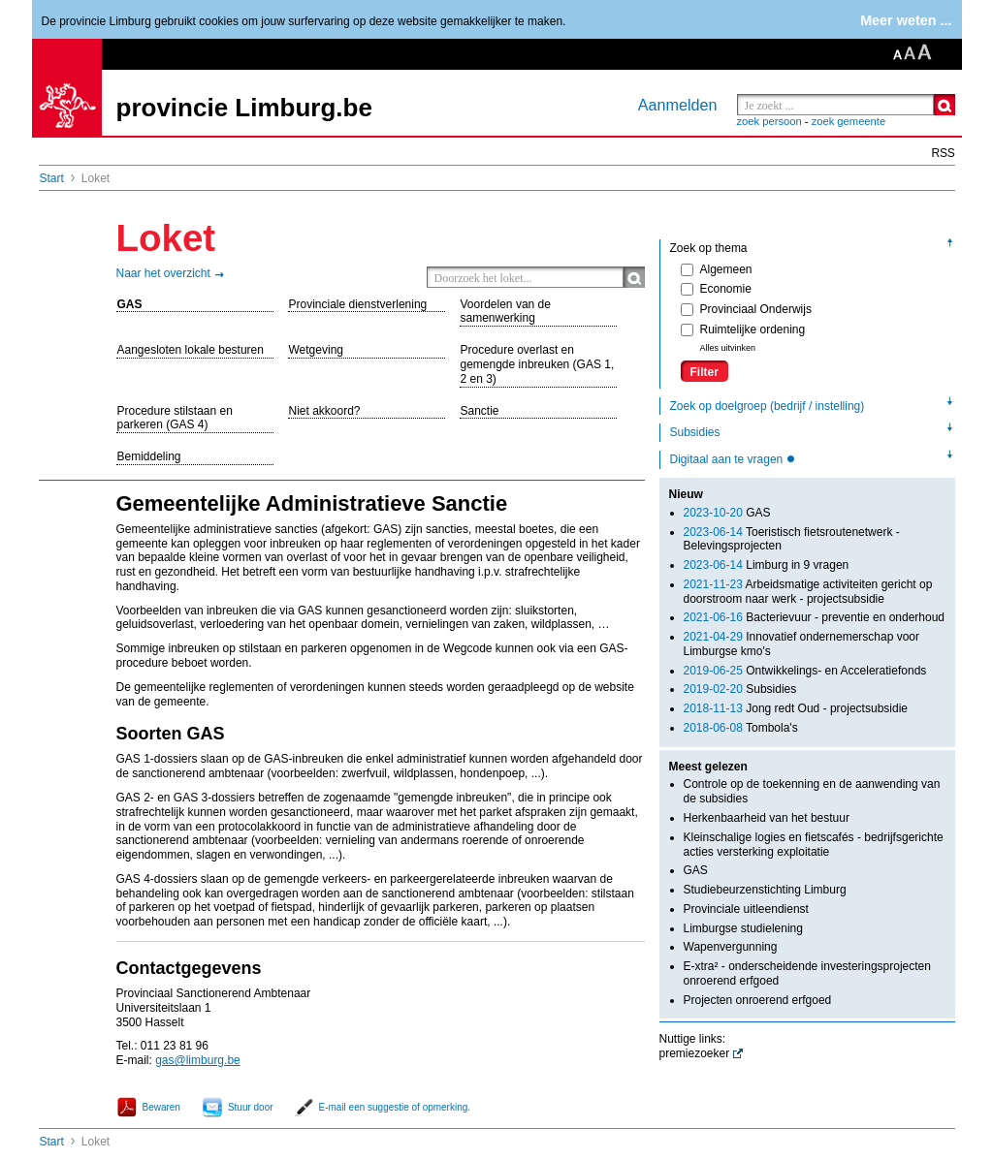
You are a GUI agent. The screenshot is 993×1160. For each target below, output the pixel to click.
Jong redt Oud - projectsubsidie (796, 708)
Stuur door (250, 1107)
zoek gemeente (849, 121)
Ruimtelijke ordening (743, 329)
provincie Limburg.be (244, 107)
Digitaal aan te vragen (728, 459)
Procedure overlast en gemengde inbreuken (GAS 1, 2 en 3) (538, 364)
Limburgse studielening (743, 928)
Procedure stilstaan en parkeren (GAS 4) (175, 418)
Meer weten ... (905, 20)
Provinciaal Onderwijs (746, 309)
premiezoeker (694, 1053)
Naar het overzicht (163, 273)
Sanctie (480, 411)
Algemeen (717, 269)
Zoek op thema (709, 248)
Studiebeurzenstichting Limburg (765, 889)
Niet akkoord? (325, 411)
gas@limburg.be (197, 1060)
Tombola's (741, 728)
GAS (130, 304)
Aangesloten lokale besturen (190, 350)
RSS (943, 153)
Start (52, 178)
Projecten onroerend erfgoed (758, 1000)
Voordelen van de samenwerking (506, 312)
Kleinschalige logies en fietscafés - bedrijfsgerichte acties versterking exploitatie (814, 845)
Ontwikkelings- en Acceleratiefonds (805, 670)
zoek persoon (769, 121)
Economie (716, 289)
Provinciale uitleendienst (746, 909)
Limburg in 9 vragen (766, 565)
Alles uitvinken (728, 348)
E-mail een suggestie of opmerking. (395, 1107)
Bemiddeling (149, 456)
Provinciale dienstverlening (358, 304)
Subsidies (695, 432)
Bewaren (161, 1107)
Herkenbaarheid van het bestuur (766, 818)
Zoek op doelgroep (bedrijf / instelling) (767, 406)
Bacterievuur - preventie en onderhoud (814, 617)
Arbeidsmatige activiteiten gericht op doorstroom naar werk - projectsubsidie (808, 592)
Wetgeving (316, 350)
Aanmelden (678, 104)
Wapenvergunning (731, 947)
